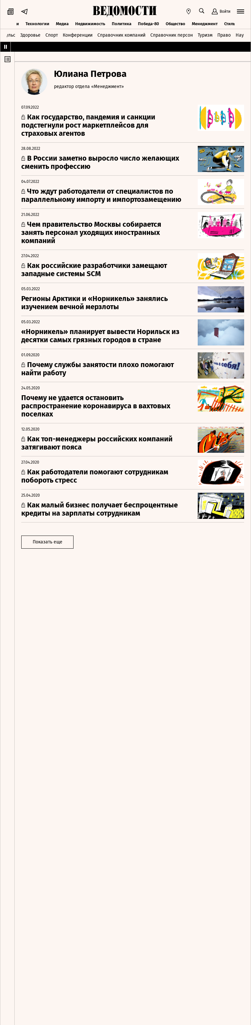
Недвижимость (90, 23)
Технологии (37, 23)
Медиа (62, 23)
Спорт (51, 35)
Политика (121, 23)
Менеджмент (205, 23)
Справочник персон (171, 35)
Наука (242, 35)
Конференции (77, 35)
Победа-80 (148, 23)
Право (224, 35)
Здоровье (30, 35)
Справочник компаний (121, 35)
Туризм (205, 35)
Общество (175, 23)
